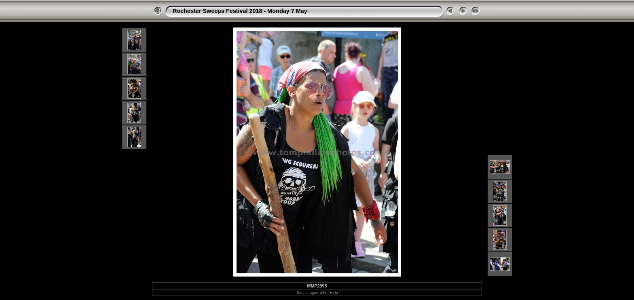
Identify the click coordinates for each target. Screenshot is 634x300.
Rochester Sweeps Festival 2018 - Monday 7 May (240, 11)
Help (334, 292)
